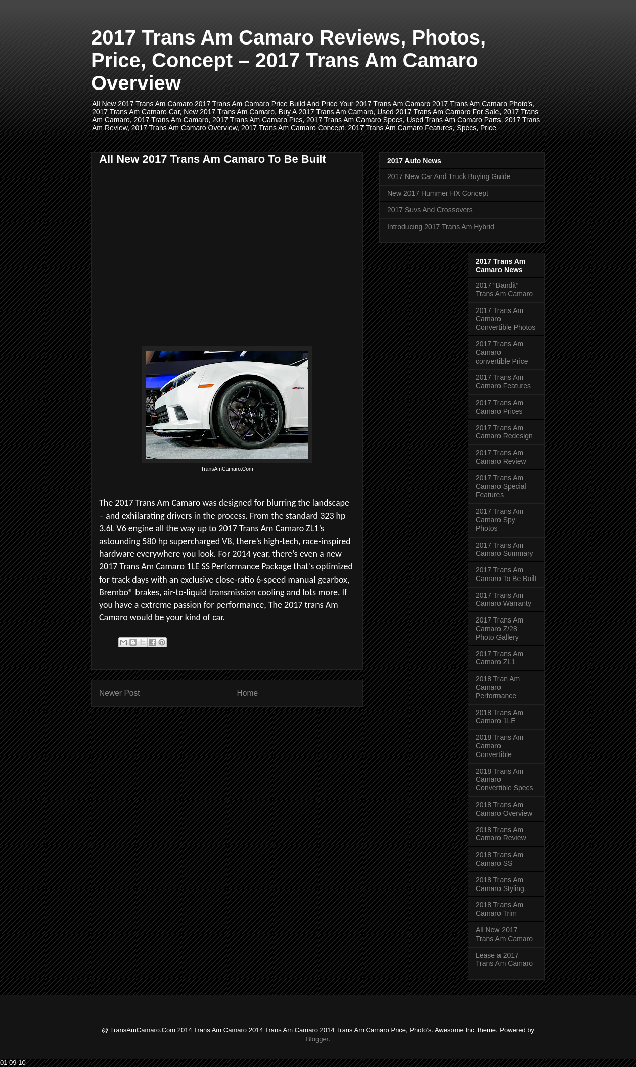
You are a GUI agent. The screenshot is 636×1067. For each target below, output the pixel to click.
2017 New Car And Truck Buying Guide (449, 176)
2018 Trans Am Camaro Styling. (501, 884)
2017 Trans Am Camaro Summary (504, 549)
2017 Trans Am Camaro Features (503, 381)
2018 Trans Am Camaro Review (501, 834)
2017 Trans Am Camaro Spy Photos (499, 519)
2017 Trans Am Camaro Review (501, 457)
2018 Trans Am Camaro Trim (499, 909)
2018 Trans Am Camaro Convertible (499, 746)
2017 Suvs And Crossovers (430, 210)
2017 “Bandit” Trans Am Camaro (504, 289)
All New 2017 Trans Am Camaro (504, 934)
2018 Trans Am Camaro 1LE (499, 716)
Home (247, 693)
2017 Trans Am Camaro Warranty (503, 599)
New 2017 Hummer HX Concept (437, 193)
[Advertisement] (184, 243)
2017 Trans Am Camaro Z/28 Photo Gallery (499, 628)
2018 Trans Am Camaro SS (499, 859)
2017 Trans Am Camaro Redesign (504, 432)
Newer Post (119, 693)
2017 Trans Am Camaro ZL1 (499, 658)
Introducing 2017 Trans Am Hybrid (440, 227)
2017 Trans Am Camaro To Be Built (506, 574)
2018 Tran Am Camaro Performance (498, 687)
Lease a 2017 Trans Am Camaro (504, 959)
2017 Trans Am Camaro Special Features (501, 486)
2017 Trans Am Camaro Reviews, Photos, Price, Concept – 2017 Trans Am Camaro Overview (288, 60)
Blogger (317, 1039)
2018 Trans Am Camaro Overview (504, 809)
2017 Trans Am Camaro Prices (499, 406)
